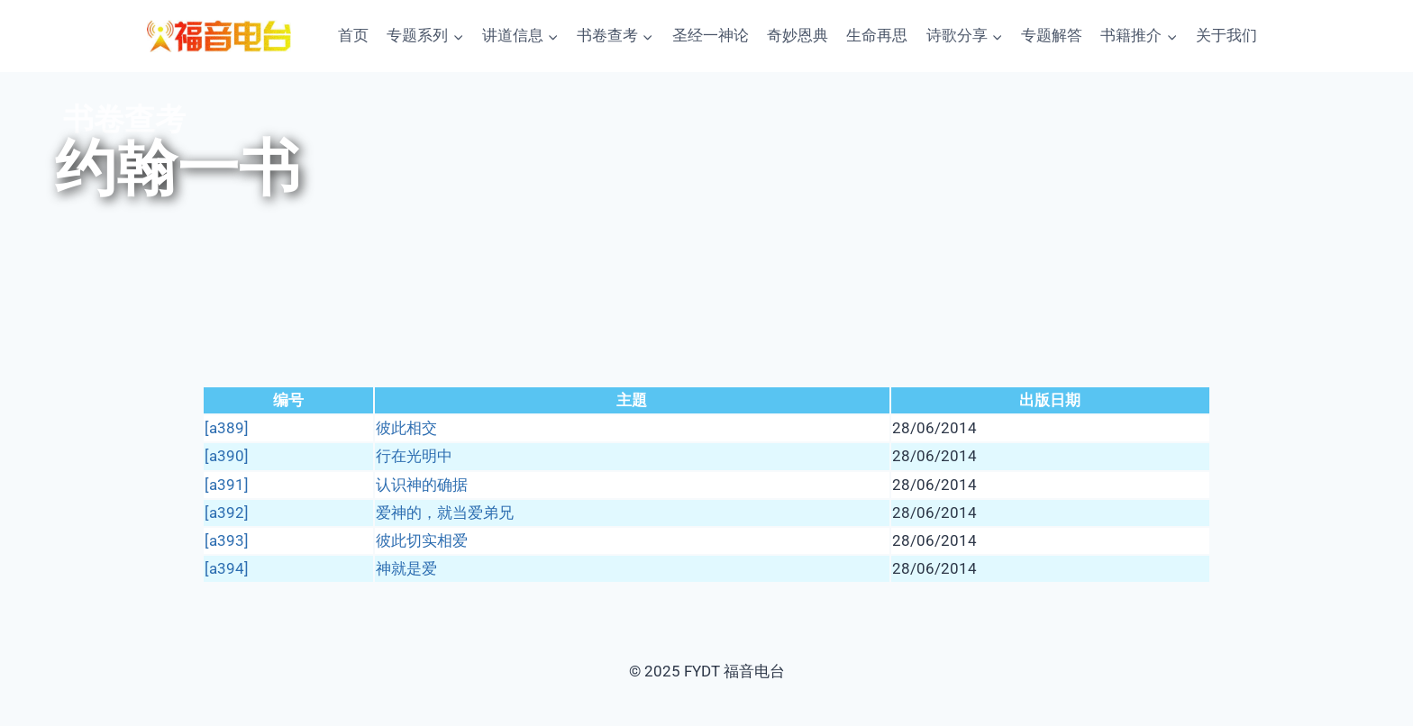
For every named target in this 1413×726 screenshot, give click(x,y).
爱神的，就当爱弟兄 (445, 513)
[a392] (227, 513)
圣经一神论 (710, 35)
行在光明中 (414, 456)
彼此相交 (406, 428)
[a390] (227, 456)
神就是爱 (406, 568)
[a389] (227, 428)
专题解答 (1051, 35)
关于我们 (1226, 35)
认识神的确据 (422, 485)
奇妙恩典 (797, 35)
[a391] (227, 485)
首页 (353, 35)
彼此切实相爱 (422, 540)
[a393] (227, 540)
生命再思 (876, 35)
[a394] (227, 568)
